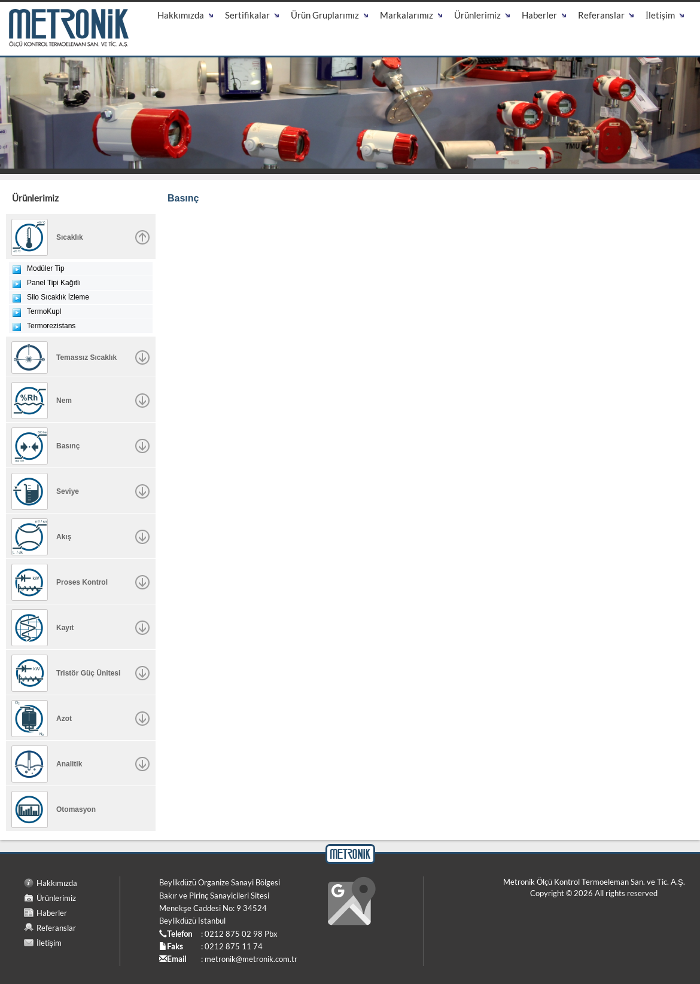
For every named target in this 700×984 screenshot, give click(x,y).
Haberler (51, 913)
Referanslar (56, 928)
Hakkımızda (56, 883)
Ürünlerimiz (56, 898)
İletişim (49, 943)
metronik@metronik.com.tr (251, 959)
